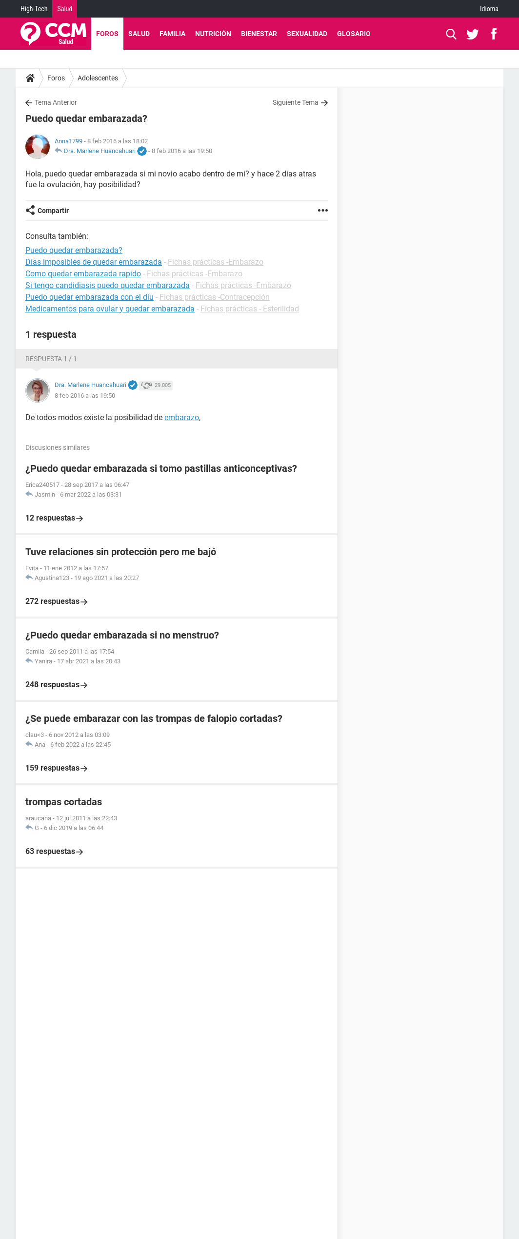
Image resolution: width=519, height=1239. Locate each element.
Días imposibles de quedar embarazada (93, 262)
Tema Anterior (56, 102)
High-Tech (33, 9)
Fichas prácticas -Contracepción (215, 297)
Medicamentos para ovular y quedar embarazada (110, 308)
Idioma (489, 9)
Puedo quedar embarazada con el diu (89, 297)
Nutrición (213, 34)
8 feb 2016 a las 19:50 (182, 151)
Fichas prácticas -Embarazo (215, 262)
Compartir (53, 210)
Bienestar (259, 34)
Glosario (354, 34)
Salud (64, 9)
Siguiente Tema (296, 102)
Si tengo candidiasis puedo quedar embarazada (107, 285)
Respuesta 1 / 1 (51, 359)
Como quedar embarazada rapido (83, 273)
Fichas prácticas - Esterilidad (249, 308)
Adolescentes (98, 78)
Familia (172, 34)
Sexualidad (307, 34)
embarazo (181, 417)
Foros (107, 34)
